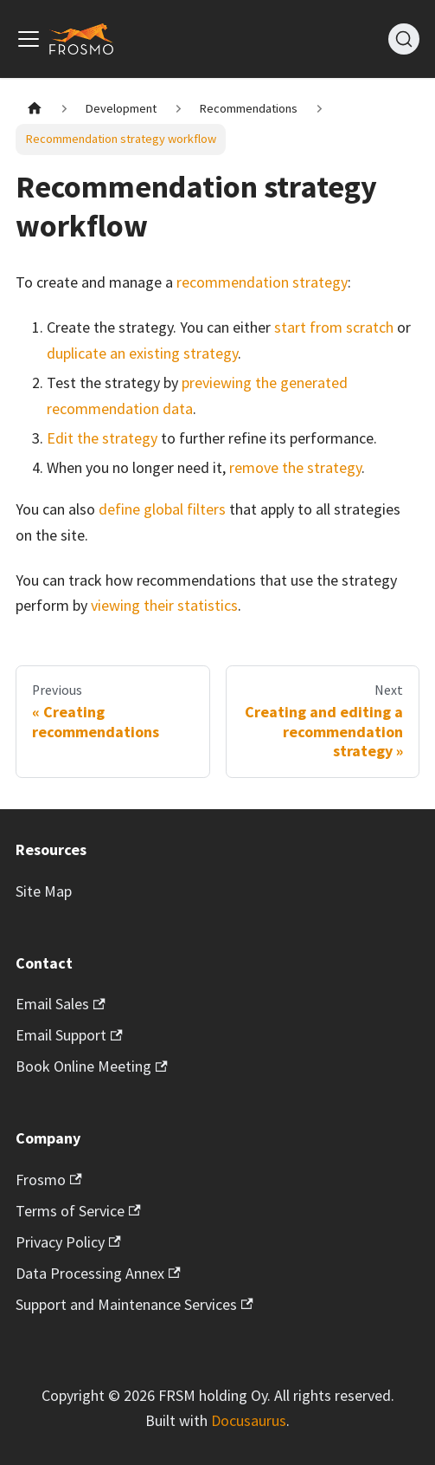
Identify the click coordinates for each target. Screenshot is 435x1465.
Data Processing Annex (98, 1273)
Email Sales (61, 1004)
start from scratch (333, 327)
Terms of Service (78, 1211)
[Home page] (34, 109)
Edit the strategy (102, 438)
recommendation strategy (262, 282)
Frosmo (49, 1180)
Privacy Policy (68, 1242)
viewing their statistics (164, 605)
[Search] (403, 39)
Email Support (69, 1035)
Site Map (44, 891)
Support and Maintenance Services (134, 1304)
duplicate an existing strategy (142, 353)
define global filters (162, 509)
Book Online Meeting (92, 1066)
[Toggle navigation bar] (29, 39)
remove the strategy (295, 467)
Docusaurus (248, 1420)
